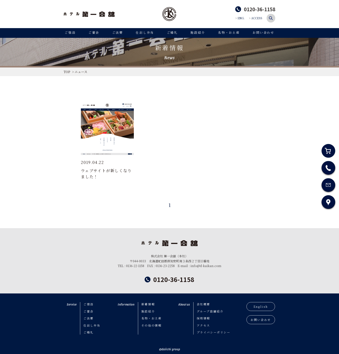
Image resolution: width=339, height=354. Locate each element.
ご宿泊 (70, 32)
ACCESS (256, 18)
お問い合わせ (263, 32)
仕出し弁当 (145, 32)
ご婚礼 (172, 32)
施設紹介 (197, 32)
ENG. (241, 18)
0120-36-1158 (173, 279)
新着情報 (148, 304)
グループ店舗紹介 (210, 311)
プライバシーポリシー (213, 332)
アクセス (203, 325)
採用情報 (203, 318)
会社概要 (203, 304)
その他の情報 (151, 325)
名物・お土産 (229, 32)
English (261, 306)
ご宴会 (93, 32)
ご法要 (117, 32)
